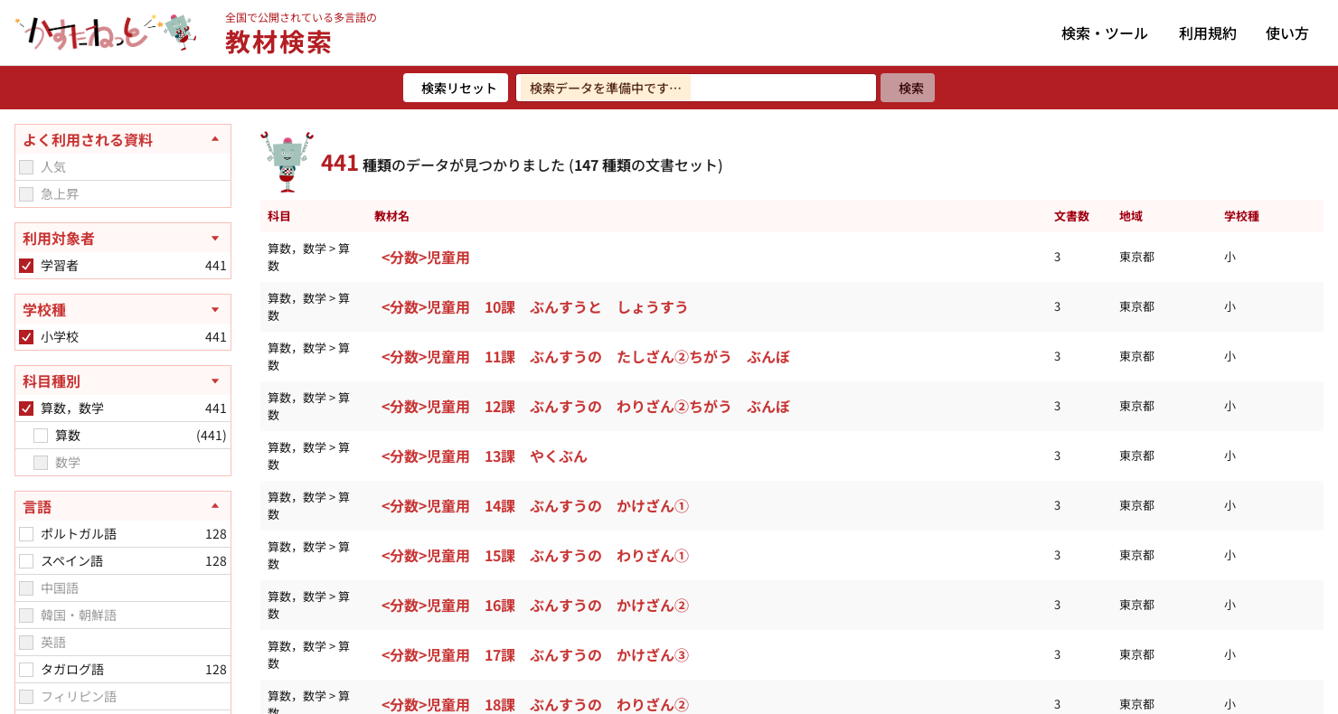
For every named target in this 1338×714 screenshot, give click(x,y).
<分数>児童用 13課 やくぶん (485, 455)
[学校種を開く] (123, 309)
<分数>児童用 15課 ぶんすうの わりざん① (535, 555)
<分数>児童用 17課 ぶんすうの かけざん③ (535, 654)
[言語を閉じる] (123, 506)
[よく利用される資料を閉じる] (123, 139)
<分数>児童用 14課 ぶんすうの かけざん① (535, 505)
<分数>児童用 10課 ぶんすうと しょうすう (535, 306)
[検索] (908, 87)
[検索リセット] (455, 87)
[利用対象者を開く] (123, 237)
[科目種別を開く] (123, 380)
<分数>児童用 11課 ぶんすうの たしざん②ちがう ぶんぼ (586, 356)
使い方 (1287, 32)
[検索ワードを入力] (696, 87)
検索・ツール (1104, 32)
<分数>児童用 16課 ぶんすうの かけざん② (535, 604)
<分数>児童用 (426, 257)
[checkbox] (26, 167)
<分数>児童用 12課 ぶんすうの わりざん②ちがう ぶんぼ (586, 406)
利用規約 (1208, 32)
